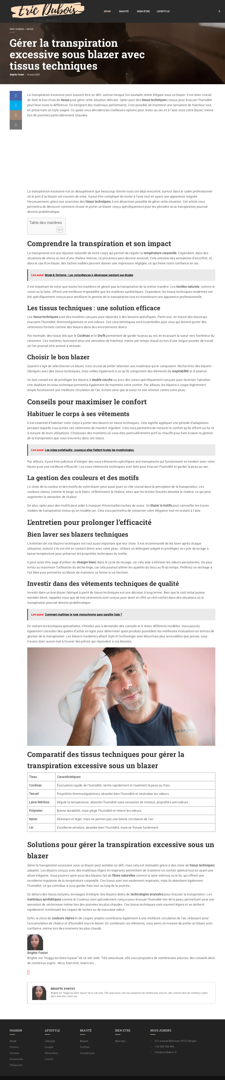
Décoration (51, 1045)
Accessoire (16, 1051)
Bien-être (95, 7)
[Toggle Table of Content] (58, 222)
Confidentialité (137, 1074)
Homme (14, 1045)
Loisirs (49, 1051)
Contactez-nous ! (178, 1074)
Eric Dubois (17, 20)
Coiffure (85, 1039)
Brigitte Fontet (17, 66)
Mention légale (157, 1074)
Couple (49, 1039)
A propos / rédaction (202, 1074)
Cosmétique (87, 1045)
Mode (59, 7)
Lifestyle (115, 7)
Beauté (76, 7)
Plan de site (118, 1074)
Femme (14, 1039)
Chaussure (16, 1057)
